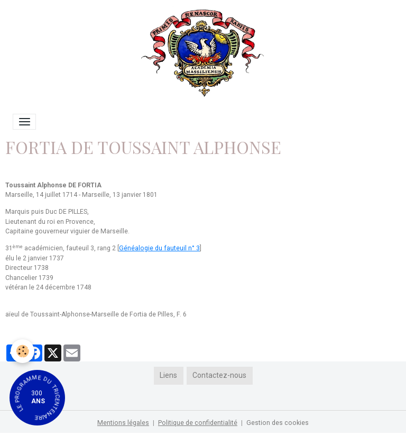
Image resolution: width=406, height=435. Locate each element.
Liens (168, 375)
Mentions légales (123, 423)
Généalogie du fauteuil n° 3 (159, 248)
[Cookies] (22, 351)
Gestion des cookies (277, 423)
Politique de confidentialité (197, 423)
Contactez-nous (219, 375)
